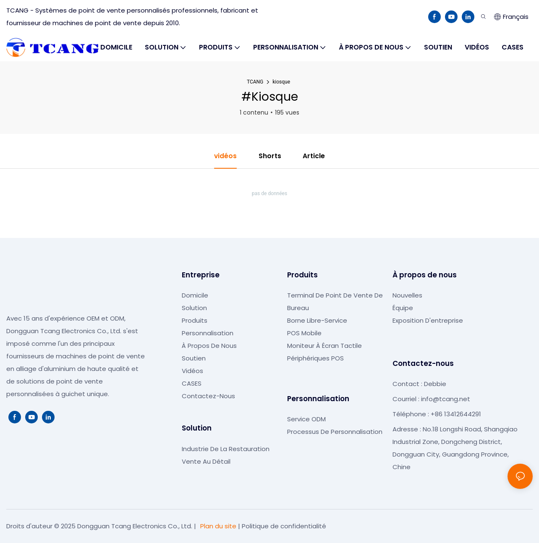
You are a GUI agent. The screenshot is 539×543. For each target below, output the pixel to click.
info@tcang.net (445, 399)
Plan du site (218, 526)
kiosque (281, 82)
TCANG (255, 82)
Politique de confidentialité (284, 526)
